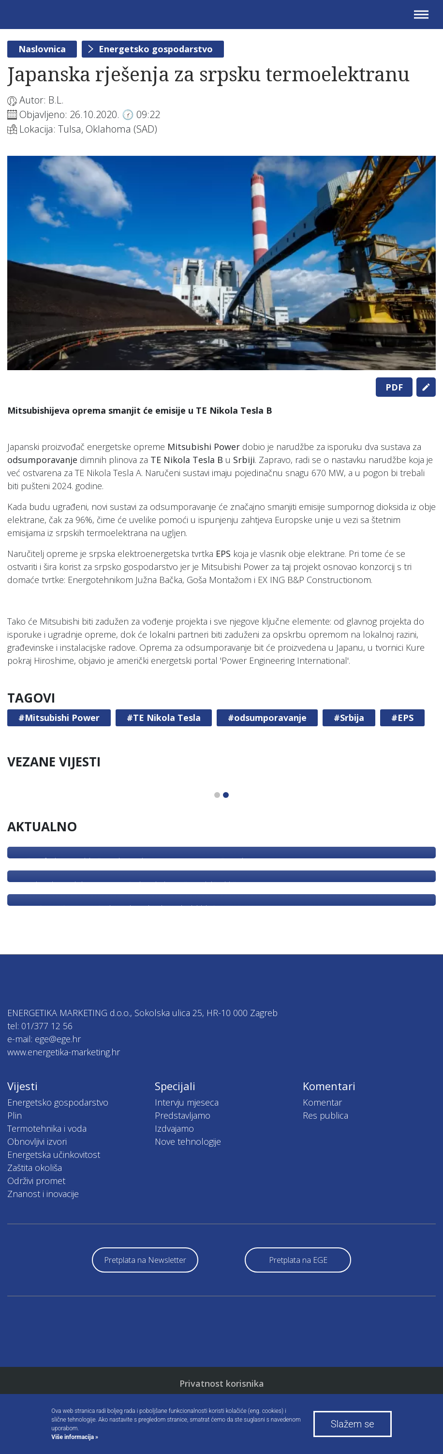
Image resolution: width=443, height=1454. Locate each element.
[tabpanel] (221, 263)
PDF (394, 387)
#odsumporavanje (267, 717)
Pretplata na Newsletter (145, 1260)
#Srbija (349, 717)
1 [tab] (217, 795)
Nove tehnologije (188, 1141)
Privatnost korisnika (221, 1383)
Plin (14, 1115)
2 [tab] (226, 795)
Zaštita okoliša (34, 1167)
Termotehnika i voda (47, 1128)
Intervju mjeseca (187, 1102)
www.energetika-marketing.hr (63, 1052)
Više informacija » (74, 1437)
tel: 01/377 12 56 (40, 1026)
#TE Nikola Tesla (164, 717)
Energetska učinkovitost (53, 1154)
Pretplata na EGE (298, 1260)
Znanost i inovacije (43, 1193)
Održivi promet (36, 1180)
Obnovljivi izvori (37, 1141)
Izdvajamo (174, 1128)
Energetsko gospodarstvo (156, 49)
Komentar (322, 1102)
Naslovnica (42, 49)
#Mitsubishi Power (59, 717)
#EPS (402, 717)
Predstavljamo (182, 1115)
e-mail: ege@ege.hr (44, 1039)
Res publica (325, 1115)
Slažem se (352, 1424)
